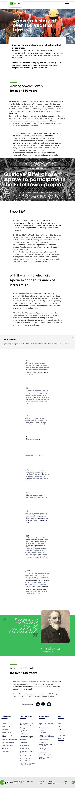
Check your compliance (43, 731)
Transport (23, 743)
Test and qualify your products (46, 758)
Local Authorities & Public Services (26, 759)
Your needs (44, 717)
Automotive (24, 734)
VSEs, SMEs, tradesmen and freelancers (28, 764)
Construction (24, 749)
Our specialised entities (7, 736)
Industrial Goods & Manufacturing (26, 724)
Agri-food (23, 731)
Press (59, 726)
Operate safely (44, 740)
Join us (61, 738)
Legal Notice (65, 782)
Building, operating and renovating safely (46, 736)
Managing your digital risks (46, 724)
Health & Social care (27, 756)
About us (5, 723)
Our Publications (7, 746)
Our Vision (5, 729)
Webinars (61, 732)
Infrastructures (25, 746)
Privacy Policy (41, 782)
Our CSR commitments (9, 740)
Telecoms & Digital (26, 737)
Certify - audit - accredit (44, 749)
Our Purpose (6, 726)
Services (23, 740)
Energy (22, 728)
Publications (62, 735)
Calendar (61, 729)
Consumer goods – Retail (27, 752)
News (60, 717)
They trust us (6, 749)
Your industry (26, 717)
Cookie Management (53, 782)
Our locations (6, 732)
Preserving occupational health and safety (46, 744)
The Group (6, 717)
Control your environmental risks (45, 753)
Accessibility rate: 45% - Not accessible (23, 782)
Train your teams (44, 728)
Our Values (5, 751)
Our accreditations (8, 743)
